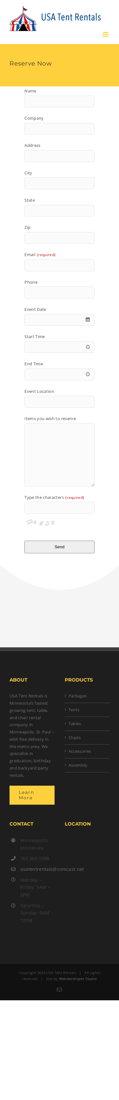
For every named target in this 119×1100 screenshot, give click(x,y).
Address (32, 145)
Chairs (75, 737)
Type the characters (54, 497)
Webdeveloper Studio (78, 978)
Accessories (80, 751)
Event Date (35, 309)
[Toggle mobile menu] (106, 34)
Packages (78, 696)
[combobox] (59, 320)
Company (33, 118)
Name (30, 91)
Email (40, 254)
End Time (33, 364)
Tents (74, 710)
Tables (75, 723)
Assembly (78, 765)
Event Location (39, 391)
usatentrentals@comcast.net (37, 869)
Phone (30, 282)
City (28, 173)
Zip (27, 227)
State (29, 200)
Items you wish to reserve (50, 418)
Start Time (34, 336)
